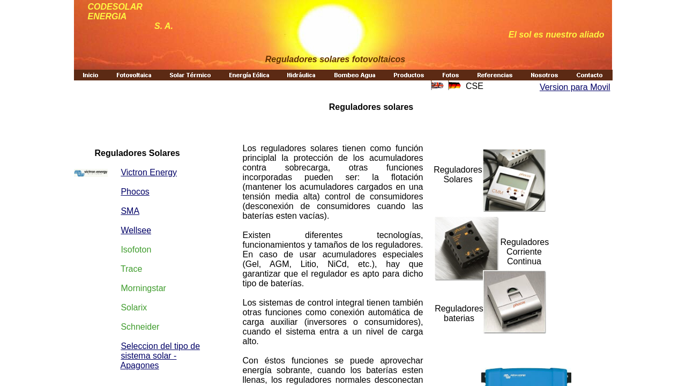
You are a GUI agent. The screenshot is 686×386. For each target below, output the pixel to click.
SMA (130, 211)
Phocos (135, 191)
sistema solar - (148, 355)
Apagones (140, 365)
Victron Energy (149, 172)
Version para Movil (575, 87)
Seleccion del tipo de (160, 346)
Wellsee (136, 230)
